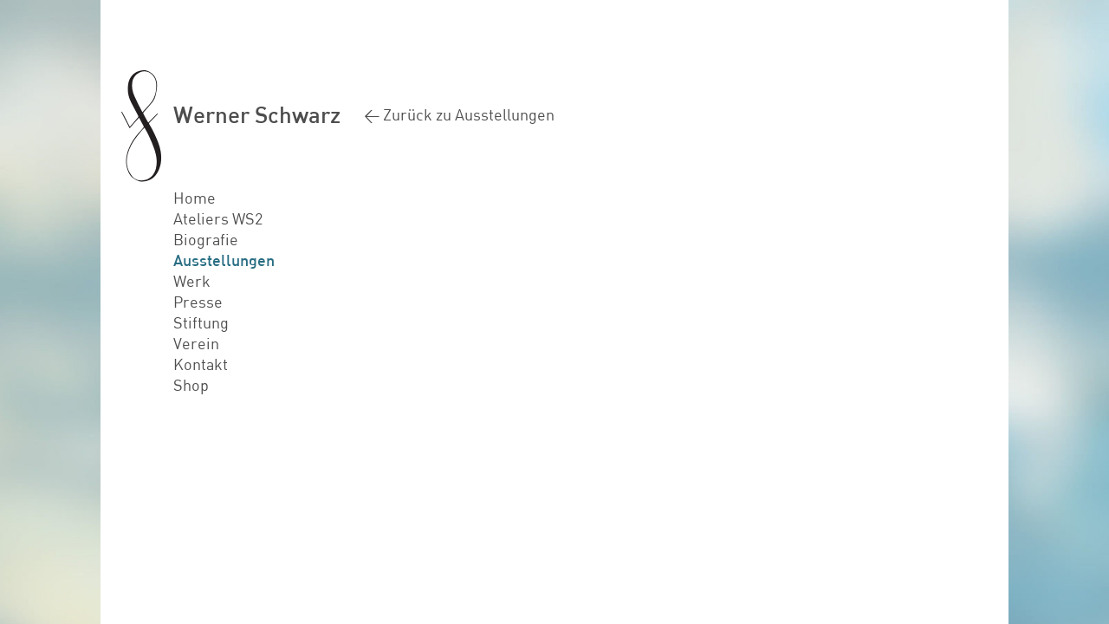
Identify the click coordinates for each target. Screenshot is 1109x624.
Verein (196, 343)
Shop (191, 384)
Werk (192, 280)
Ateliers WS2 (218, 218)
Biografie (205, 239)
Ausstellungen (224, 260)
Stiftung (201, 322)
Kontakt (200, 364)
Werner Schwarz (256, 114)
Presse (198, 301)
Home (194, 197)
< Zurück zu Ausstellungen (459, 114)
